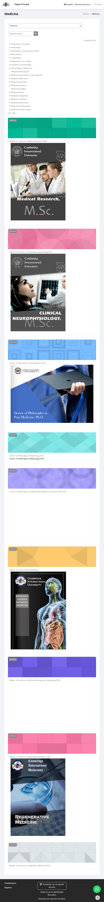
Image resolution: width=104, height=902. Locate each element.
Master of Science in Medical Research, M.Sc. (28, 141)
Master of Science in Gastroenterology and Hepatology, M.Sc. (35, 679)
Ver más (11, 113)
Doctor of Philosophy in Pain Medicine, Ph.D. (27, 363)
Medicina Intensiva (19, 99)
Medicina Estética (18, 85)
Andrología (15, 47)
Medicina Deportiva (19, 82)
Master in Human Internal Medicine (24, 569)
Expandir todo (90, 40)
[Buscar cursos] (21, 33)
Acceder (98, 4)
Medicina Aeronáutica (20, 71)
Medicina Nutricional (19, 102)
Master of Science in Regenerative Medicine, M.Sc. (30, 756)
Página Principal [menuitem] (21, 4)
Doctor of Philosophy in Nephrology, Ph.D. (26, 455)
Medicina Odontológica (20, 106)
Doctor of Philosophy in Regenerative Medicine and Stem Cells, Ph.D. (38, 491)
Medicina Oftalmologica (21, 109)
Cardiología (16, 58)
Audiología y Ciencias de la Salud (25, 51)
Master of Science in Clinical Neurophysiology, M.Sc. (31, 252)
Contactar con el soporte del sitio (52, 884)
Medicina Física (17, 92)
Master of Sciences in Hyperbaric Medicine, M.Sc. (30, 865)
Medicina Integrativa (19, 96)
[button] (77, 4)
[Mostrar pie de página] (97, 897)
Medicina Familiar (18, 89)
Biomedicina (16, 54)
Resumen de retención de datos (52, 898)
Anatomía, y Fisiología (20, 44)
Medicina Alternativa (19, 78)
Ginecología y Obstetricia (21, 68)
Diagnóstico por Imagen (21, 61)
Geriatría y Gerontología (21, 64)
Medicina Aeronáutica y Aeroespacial (26, 75)
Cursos (86, 14)
